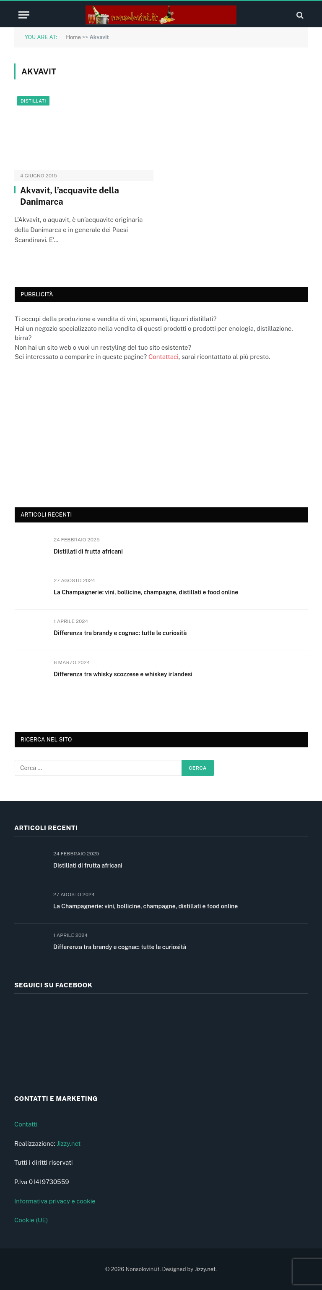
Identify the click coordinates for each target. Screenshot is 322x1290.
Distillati (33, 100)
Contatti (26, 1124)
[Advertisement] (77, 433)
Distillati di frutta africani (88, 551)
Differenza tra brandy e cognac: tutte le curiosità (120, 633)
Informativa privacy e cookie (55, 1201)
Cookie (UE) (31, 1220)
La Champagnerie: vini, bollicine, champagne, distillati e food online (146, 592)
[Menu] (23, 14)
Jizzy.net (68, 1143)
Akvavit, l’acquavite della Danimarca (69, 196)
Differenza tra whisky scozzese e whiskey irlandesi (123, 674)
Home (73, 37)
